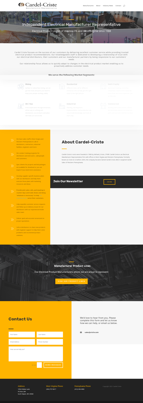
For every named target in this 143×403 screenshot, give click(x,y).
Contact (118, 6)
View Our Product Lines (71, 281)
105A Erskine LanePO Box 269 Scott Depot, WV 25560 (25, 391)
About (98, 6)
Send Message (53, 365)
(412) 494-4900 (79, 389)
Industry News (108, 6)
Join (109, 182)
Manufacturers (88, 6)
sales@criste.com (92, 332)
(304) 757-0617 (51, 389)
